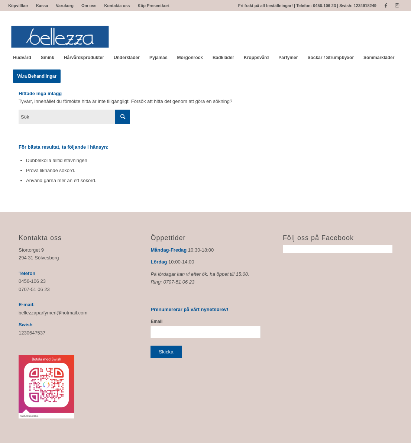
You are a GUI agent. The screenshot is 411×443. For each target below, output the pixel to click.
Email (156, 321)
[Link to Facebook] (386, 5)
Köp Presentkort (153, 5)
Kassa (42, 5)
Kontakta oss (117, 5)
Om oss (88, 5)
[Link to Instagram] (397, 5)
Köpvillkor (18, 5)
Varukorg (65, 5)
